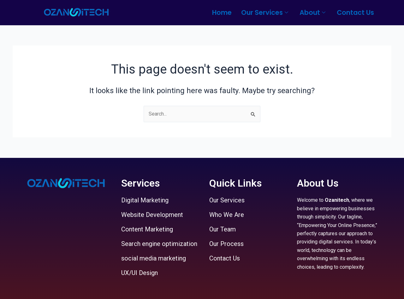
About (312, 12)
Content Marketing (147, 229)
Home (222, 12)
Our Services (264, 12)
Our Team (222, 229)
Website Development (152, 214)
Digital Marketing (145, 200)
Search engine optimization (159, 244)
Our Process (226, 244)
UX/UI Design (139, 273)
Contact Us (355, 12)
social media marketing (153, 258)
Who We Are (226, 214)
